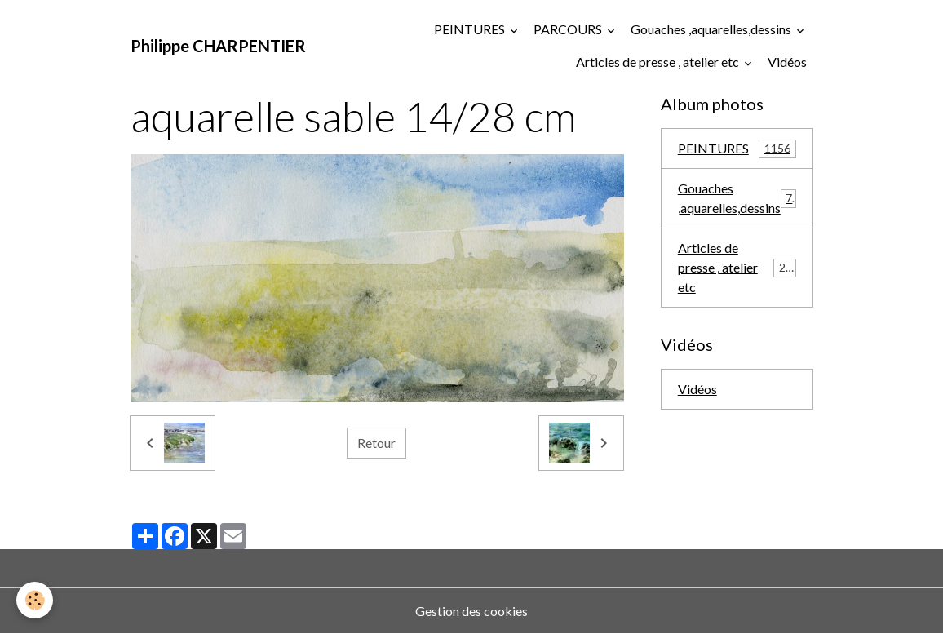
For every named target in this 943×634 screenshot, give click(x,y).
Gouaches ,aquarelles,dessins (712, 29)
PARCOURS (568, 29)
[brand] (218, 45)
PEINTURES (470, 29)
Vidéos (787, 61)
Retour (376, 442)
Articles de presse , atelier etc (659, 61)
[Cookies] (34, 600)
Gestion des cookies (471, 610)
